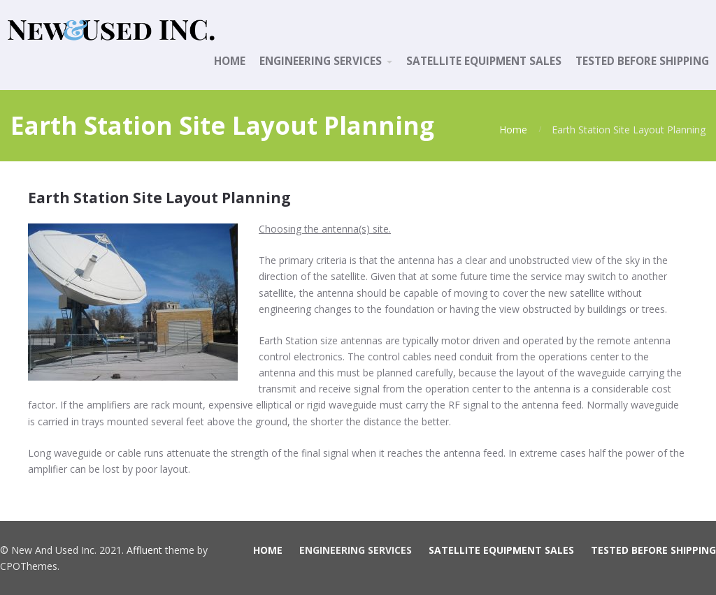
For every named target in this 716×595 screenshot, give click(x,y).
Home (513, 129)
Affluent (144, 550)
